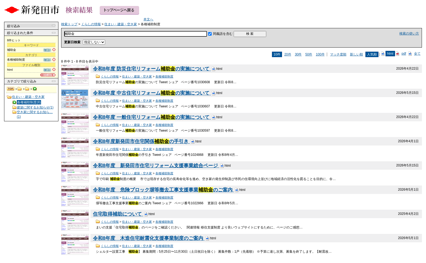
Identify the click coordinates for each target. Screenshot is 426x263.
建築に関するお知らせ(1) (35, 107)
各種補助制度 (164, 76)
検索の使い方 (409, 33)
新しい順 (356, 54)
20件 (287, 54)
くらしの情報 (19, 89)
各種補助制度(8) (29, 102)
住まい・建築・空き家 (27, 89)
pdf (404, 53)
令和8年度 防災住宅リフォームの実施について (152, 69)
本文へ (148, 19)
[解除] (47, 49)
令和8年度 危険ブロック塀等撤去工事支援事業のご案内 (163, 190)
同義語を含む (223, 34)
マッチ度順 (338, 54)
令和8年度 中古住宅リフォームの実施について (152, 93)
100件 (320, 54)
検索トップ (11, 89)
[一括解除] (47, 74)
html (390, 53)
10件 (277, 54)
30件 (298, 54)
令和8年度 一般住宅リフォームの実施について (152, 117)
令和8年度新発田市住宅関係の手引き (141, 141)
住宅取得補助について (118, 214)
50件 (308, 54)
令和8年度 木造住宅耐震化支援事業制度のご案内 (149, 238)
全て (417, 53)
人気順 (372, 54)
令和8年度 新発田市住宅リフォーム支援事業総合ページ (156, 165)
